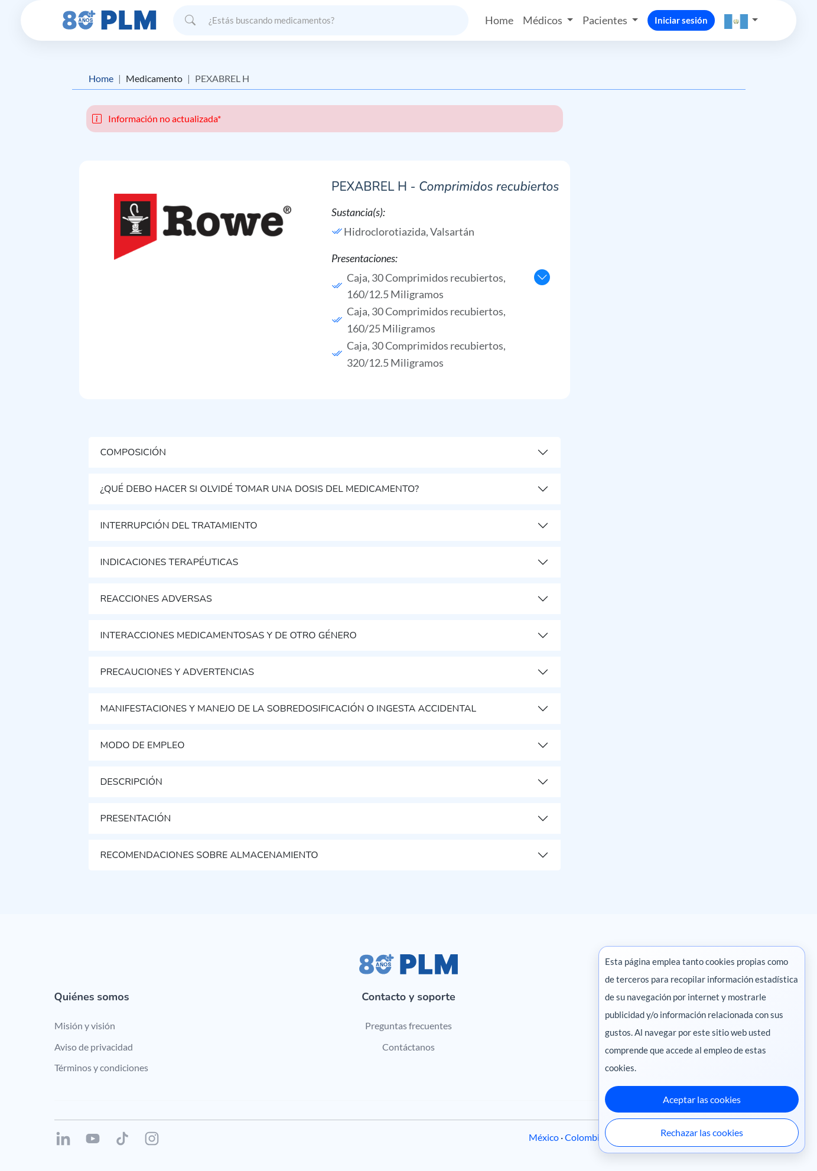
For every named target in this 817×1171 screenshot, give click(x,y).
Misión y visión (84, 1025)
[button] (741, 20)
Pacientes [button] (605, 20)
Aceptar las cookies (702, 1099)
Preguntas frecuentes (408, 1025)
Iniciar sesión (681, 20)
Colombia (584, 1137)
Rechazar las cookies (701, 1132)
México (544, 1137)
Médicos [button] (543, 20)
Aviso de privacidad (93, 1046)
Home (499, 20)
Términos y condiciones (101, 1067)
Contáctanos (408, 1046)
